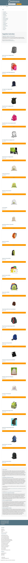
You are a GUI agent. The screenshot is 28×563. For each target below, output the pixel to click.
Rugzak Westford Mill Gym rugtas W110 (7, 224)
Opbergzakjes (4, 14)
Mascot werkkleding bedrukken (5, 538)
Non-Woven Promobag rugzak (6, 393)
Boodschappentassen (5, 19)
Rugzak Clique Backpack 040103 (6, 461)
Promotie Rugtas (4, 207)
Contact (2, 531)
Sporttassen (7, 40)
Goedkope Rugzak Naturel (6, 173)
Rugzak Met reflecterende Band (6, 190)
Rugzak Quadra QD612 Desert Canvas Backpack (8, 309)
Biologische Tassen (4, 13)
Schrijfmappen (4, 24)
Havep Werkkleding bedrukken (5, 536)
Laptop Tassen (4, 28)
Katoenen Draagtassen (5, 18)
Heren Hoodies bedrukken (4, 544)
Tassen (4, 6)
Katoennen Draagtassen (9, 491)
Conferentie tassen (4, 23)
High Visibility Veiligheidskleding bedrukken (6, 539)
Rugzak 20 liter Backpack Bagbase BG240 (8, 427)
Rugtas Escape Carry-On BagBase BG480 (8, 55)
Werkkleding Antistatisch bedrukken (5, 541)
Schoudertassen (4, 20)
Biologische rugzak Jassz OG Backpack (7, 376)
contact (20, 483)
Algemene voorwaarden (4, 532)
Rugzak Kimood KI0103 (5, 241)
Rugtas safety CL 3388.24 (5, 292)
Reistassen (3, 29)
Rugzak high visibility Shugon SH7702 (7, 410)
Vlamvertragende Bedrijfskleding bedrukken (6, 540)
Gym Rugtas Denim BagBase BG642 (7, 89)
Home (1, 6)
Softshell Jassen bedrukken (4, 546)
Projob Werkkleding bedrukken (5, 537)
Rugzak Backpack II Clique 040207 (7, 444)
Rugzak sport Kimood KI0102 (6, 258)
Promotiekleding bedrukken (4, 543)
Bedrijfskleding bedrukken (4, 535)
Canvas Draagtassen (5, 25)
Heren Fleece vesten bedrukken (5, 545)
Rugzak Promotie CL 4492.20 (6, 275)
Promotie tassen (4, 15)
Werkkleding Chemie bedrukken (5, 542)
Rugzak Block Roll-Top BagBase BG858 (7, 106)
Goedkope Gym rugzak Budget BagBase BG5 (8, 72)
